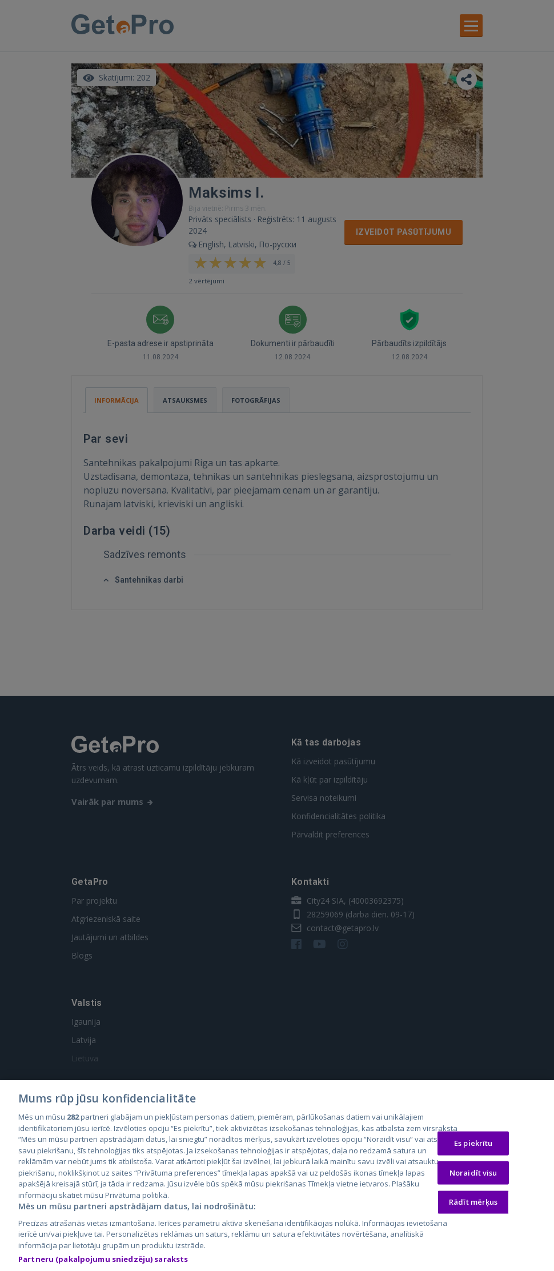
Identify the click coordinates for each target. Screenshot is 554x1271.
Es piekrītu (473, 1145)
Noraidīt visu (473, 1175)
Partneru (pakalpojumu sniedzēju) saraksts (103, 1262)
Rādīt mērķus (473, 1204)
